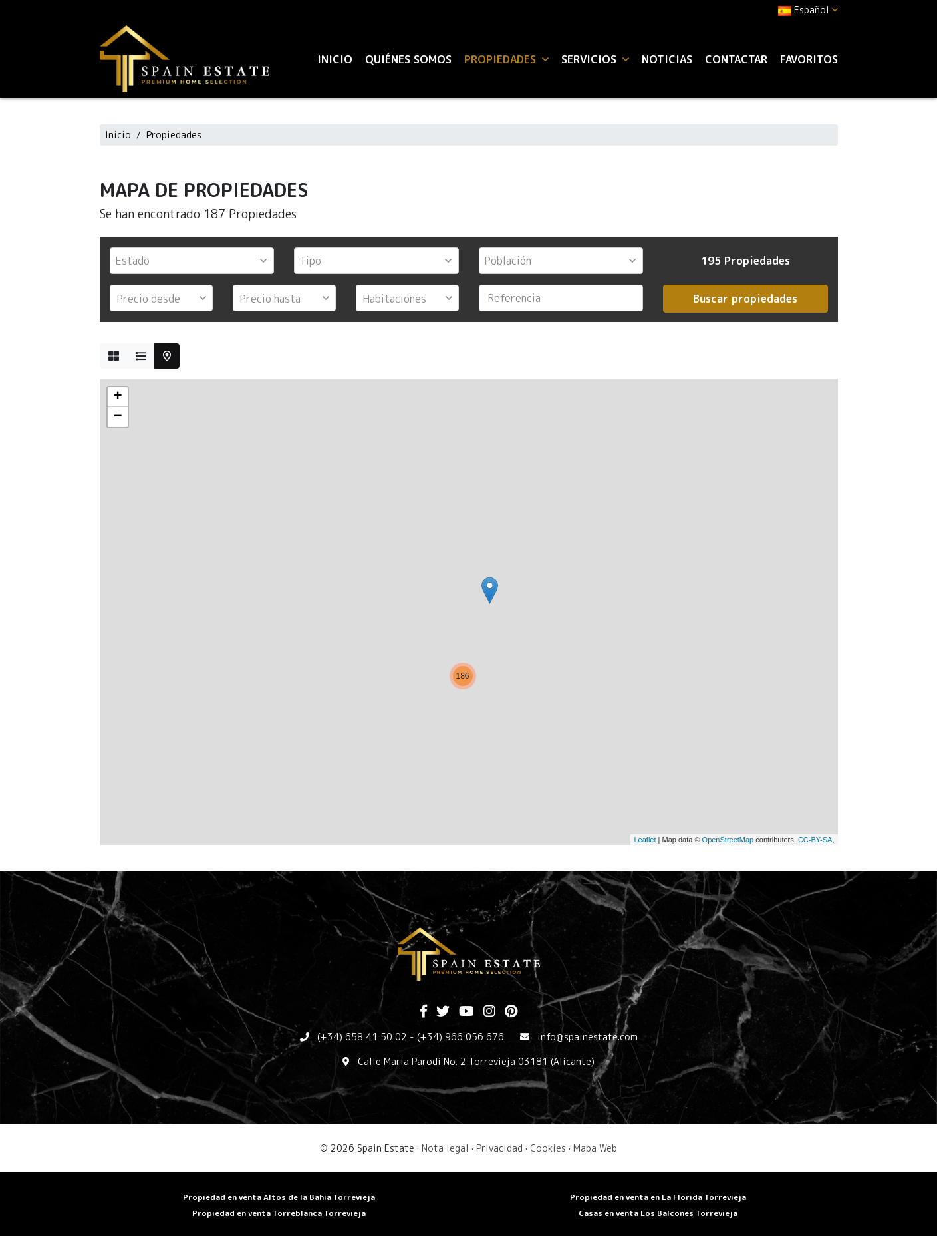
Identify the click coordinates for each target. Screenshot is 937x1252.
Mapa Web (595, 1148)
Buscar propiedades (745, 298)
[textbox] (195, 260)
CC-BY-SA (815, 840)
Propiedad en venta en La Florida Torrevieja (658, 1197)
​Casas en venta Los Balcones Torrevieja (658, 1213)
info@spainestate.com (587, 1036)
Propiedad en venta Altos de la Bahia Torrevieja (279, 1197)
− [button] (117, 417)
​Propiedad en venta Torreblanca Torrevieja (279, 1213)
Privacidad (499, 1148)
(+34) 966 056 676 (460, 1036)
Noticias (667, 59)
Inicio (334, 59)
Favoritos (809, 59)
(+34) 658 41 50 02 (362, 1036)
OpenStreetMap (728, 840)
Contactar (736, 59)
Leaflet (645, 840)
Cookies (548, 1148)
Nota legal (445, 1148)
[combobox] (192, 260)
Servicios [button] (595, 59)
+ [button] (117, 397)
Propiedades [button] (506, 59)
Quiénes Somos (408, 59)
